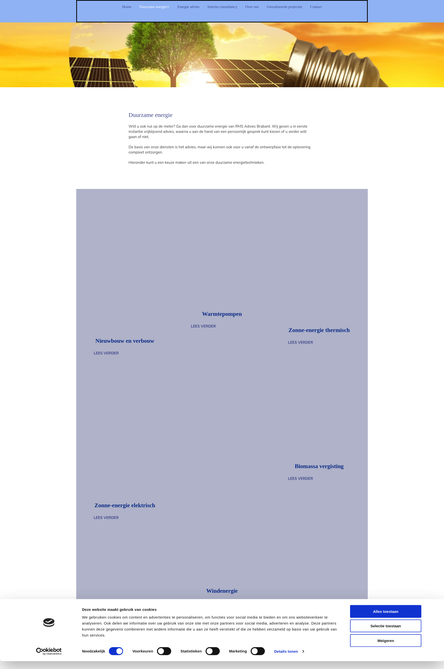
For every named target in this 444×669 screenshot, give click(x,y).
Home (97, 7)
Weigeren (385, 374)
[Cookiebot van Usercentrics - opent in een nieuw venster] (49, 384)
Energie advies (177, 7)
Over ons (261, 7)
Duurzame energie (131, 7)
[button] (203, 326)
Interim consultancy (222, 7)
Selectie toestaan (385, 359)
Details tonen (286, 384)
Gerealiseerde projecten (304, 7)
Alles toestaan (385, 344)
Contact (345, 7)
